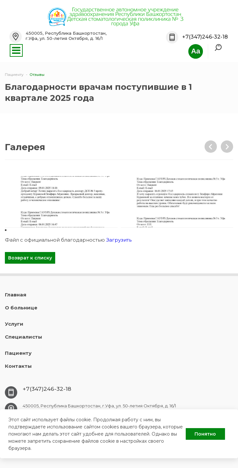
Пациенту (18, 353)
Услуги (14, 324)
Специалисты (23, 337)
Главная (15, 295)
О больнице (21, 308)
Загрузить (119, 240)
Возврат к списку (30, 258)
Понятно (205, 434)
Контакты (18, 366)
